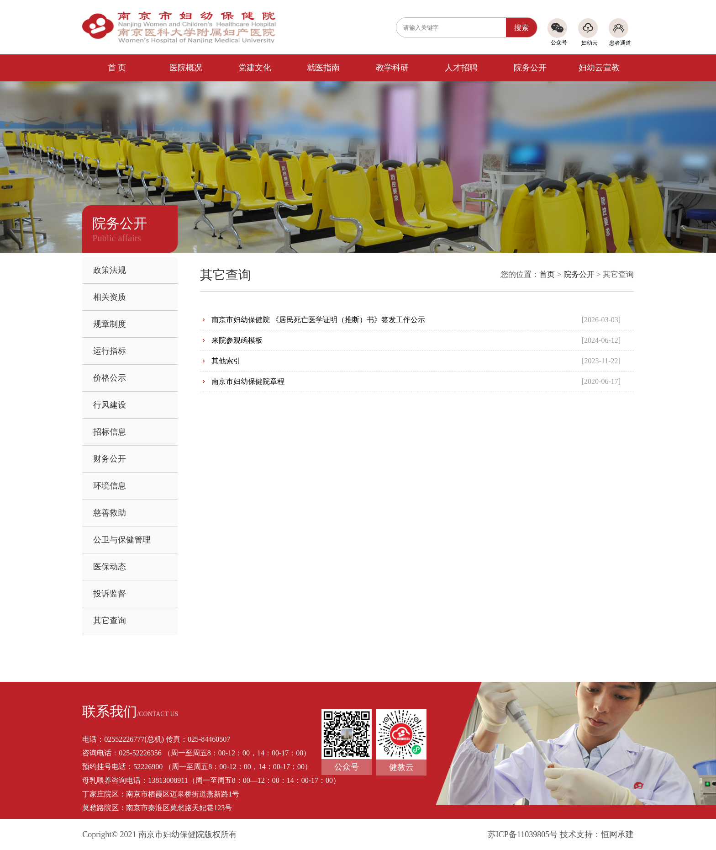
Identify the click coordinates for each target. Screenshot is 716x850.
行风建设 (109, 404)
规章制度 (109, 324)
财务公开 (109, 458)
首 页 (117, 67)
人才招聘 (461, 67)
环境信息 (109, 485)
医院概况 (185, 67)
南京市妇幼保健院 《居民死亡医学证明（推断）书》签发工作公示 (318, 320)
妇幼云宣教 (599, 67)
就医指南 (323, 67)
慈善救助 (109, 512)
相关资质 (109, 297)
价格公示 (109, 377)
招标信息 (109, 431)
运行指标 (109, 351)
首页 (547, 274)
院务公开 (530, 67)
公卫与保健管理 (122, 539)
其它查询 (109, 620)
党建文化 (254, 67)
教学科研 (392, 67)
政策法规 (109, 270)
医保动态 (109, 566)
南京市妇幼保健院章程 (247, 381)
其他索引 (226, 361)
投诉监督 (109, 593)
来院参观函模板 (237, 340)
